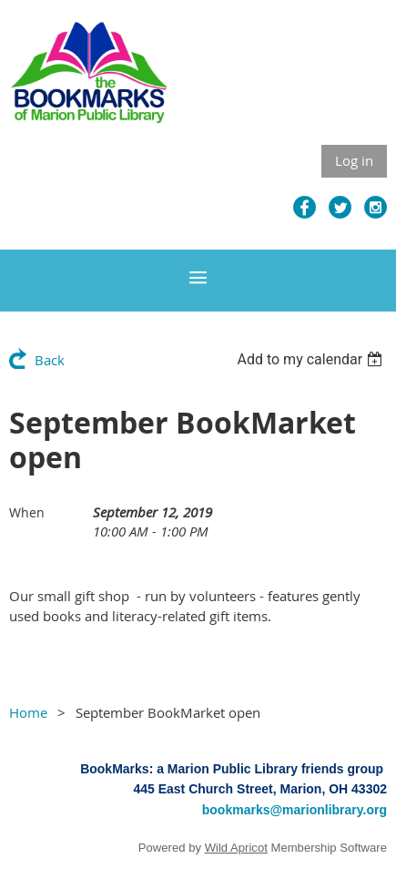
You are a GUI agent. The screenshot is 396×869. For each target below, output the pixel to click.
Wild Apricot (236, 847)
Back (50, 360)
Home (28, 712)
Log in (354, 160)
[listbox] (312, 359)
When (27, 512)
